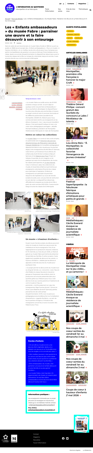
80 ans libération (76, 68)
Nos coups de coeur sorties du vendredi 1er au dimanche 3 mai (75, 332)
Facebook (2, 91)
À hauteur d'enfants (17, 102)
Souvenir (68, 68)
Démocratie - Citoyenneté (15, 107)
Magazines (82, 3)
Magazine (36, 437)
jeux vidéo (72, 260)
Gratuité (69, 38)
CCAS (73, 217)
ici (33, 402)
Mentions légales (75, 450)
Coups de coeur (70, 323)
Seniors (68, 217)
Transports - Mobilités (73, 34)
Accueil (7, 19)
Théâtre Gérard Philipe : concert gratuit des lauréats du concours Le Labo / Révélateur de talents (77, 113)
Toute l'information (39, 443)
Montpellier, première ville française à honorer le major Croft (75, 77)
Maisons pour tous (71, 101)
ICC (72, 140)
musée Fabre (32, 138)
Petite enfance (70, 179)
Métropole (70, 31)
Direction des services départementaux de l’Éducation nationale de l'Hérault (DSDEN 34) (41, 143)
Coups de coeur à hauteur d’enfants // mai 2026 (76, 392)
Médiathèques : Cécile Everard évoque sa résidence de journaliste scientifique (75, 227)
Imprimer (19, 43)
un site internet (49, 162)
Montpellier (19, 109)
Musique (79, 101)
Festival (77, 179)
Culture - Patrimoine (17, 104)
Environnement (71, 44)
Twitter (2, 97)
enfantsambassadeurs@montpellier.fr (42, 405)
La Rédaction (87, 450)
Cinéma (68, 140)
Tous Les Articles (17, 19)
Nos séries (36, 440)
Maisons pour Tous (42, 156)
